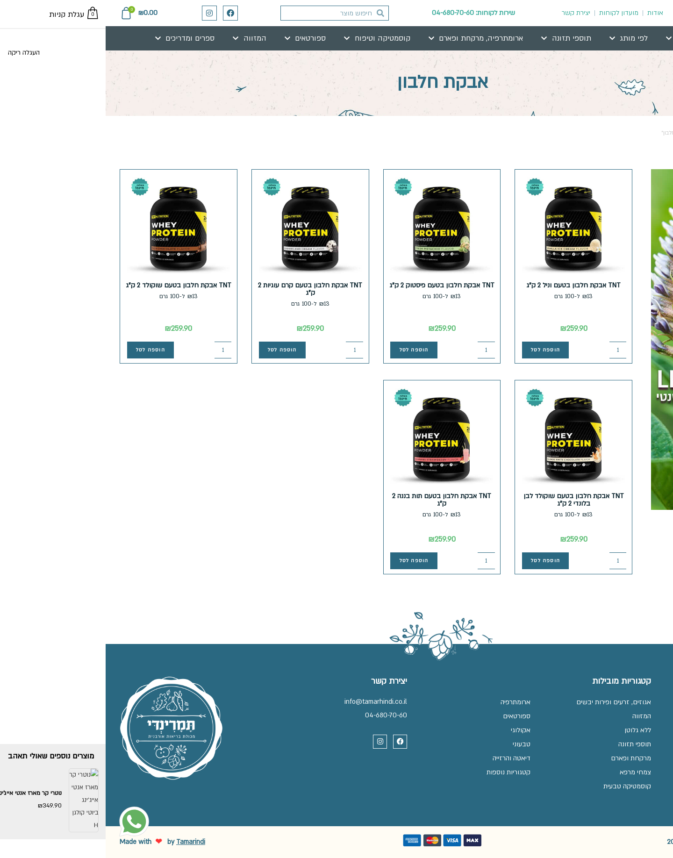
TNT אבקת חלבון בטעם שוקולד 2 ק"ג (73, 285)
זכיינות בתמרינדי (637, 716)
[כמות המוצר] (512, 350)
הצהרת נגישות (640, 758)
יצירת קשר (470, 12)
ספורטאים (411, 716)
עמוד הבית (645, 132)
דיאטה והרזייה (406, 758)
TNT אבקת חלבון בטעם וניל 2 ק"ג (467, 285)
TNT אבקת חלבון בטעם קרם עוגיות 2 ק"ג (204, 289)
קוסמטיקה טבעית (521, 786)
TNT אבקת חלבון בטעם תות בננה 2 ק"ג (336, 500)
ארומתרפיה (410, 702)
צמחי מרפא (529, 772)
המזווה (536, 716)
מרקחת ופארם (525, 758)
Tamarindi (85, 841)
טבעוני (416, 744)
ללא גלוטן (532, 730)
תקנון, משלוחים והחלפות (625, 730)
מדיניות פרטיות (639, 744)
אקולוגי (415, 730)
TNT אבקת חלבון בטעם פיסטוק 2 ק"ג (336, 285)
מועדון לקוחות (513, 12)
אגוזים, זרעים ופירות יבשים (508, 702)
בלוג (653, 772)
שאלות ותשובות (637, 702)
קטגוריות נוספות (403, 772)
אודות (550, 12)
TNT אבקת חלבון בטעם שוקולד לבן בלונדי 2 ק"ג (467, 500)
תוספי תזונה (529, 744)
